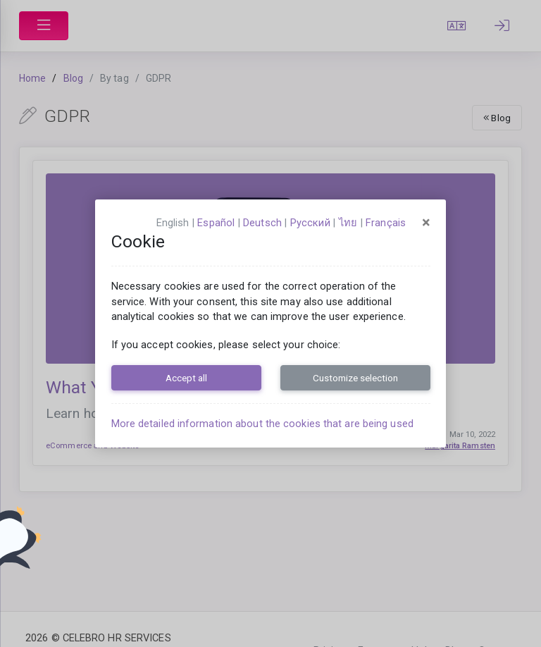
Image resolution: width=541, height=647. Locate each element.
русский (310, 222)
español (216, 222)
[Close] (426, 222)
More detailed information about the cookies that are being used (262, 423)
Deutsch (262, 222)
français (386, 222)
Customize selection (355, 377)
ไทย (348, 222)
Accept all (186, 377)
